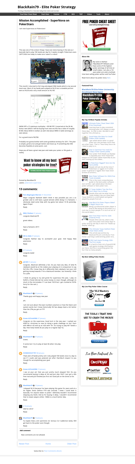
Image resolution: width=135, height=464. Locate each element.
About (107, 14)
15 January (42, 369)
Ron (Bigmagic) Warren (32, 195)
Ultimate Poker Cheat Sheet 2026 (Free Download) (101, 124)
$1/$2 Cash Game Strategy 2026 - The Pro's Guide (101, 241)
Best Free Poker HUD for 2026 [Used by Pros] (100, 217)
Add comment (25, 430)
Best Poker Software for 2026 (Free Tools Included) (102, 177)
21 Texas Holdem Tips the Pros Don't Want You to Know (100, 190)
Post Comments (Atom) (52, 451)
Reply (25, 207)
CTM (65, 14)
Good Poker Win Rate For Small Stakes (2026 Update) (100, 137)
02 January (39, 293)
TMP (81, 14)
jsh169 (25, 262)
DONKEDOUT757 (29, 353)
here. (109, 78)
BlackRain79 (27, 293)
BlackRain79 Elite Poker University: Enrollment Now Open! (98, 90)
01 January (37, 213)
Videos (89, 14)
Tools (98, 14)
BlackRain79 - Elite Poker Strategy (47, 6)
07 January (42, 318)
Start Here (45, 14)
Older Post (71, 443)
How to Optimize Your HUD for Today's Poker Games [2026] (100, 151)
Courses (56, 14)
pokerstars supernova (33, 183)
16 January (28, 406)
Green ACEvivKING (30, 318)
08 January (40, 353)
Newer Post (24, 443)
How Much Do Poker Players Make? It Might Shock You (102, 203)
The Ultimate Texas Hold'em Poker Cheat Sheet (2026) (102, 230)
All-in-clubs (27, 236)
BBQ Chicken (28, 213)
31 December (46, 195)
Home (48, 443)
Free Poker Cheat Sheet (28, 14)
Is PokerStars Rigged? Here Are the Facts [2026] (102, 164)
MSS (73, 14)
